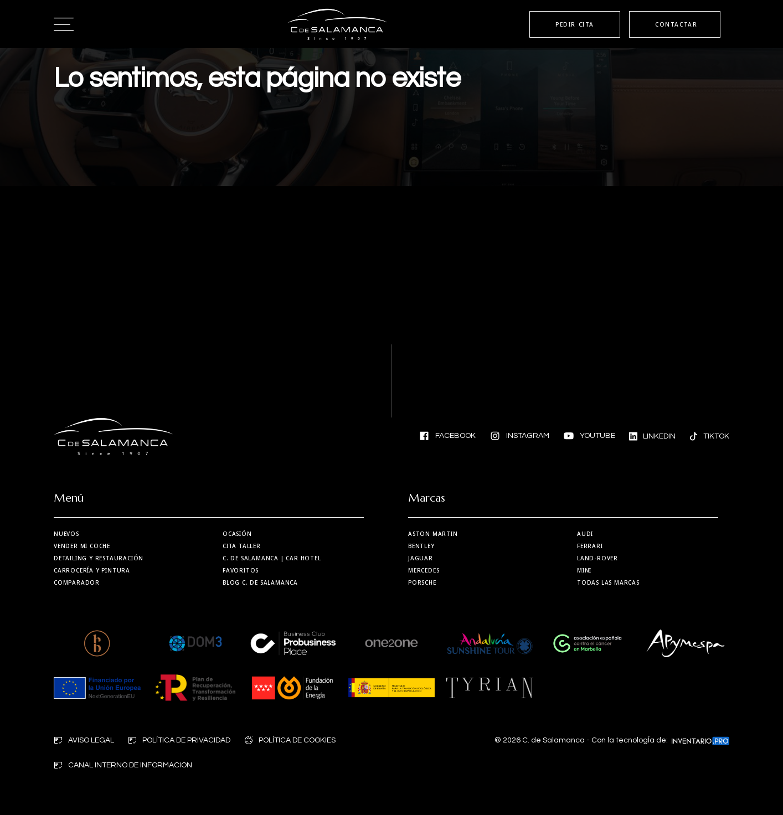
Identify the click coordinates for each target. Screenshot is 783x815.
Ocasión (237, 534)
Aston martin (433, 534)
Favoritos (241, 570)
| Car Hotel (272, 558)
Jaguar (420, 558)
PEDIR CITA (574, 24)
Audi (585, 534)
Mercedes (423, 570)
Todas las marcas (608, 582)
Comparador (77, 582)
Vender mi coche (82, 546)
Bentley (421, 546)
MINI (584, 570)
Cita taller (242, 546)
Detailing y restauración (98, 558)
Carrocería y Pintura (92, 570)
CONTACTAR (676, 24)
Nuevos (66, 534)
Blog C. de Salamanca (260, 582)
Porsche (422, 582)
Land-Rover (597, 558)
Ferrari (590, 546)
